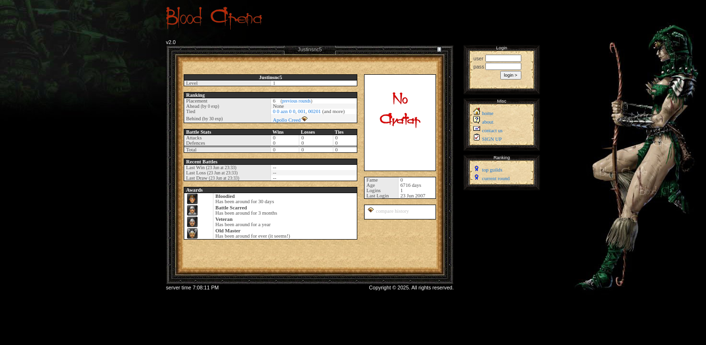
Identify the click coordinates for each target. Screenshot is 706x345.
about (488, 122)
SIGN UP (492, 139)
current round (496, 178)
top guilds (492, 169)
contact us (492, 130)
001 (302, 111)
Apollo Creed (287, 120)
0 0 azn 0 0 (284, 111)
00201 (314, 111)
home (488, 113)
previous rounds (296, 101)
